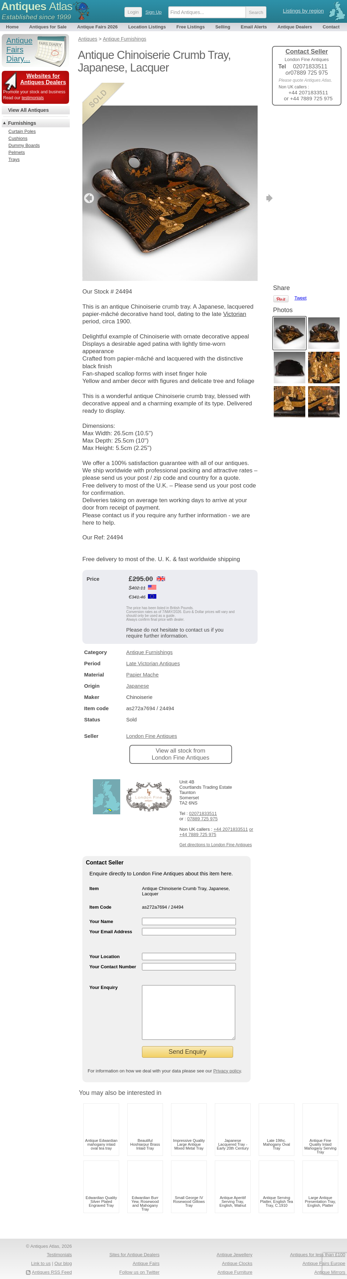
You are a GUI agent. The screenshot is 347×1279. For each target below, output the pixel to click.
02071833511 (203, 790)
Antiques (36, 6)
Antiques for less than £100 (317, 1242)
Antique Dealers (295, 26)
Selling (222, 26)
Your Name (101, 898)
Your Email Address (110, 908)
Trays (14, 159)
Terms (34, 1268)
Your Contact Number (112, 944)
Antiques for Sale (48, 26)
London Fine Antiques (151, 713)
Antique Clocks (237, 1251)
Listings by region (303, 11)
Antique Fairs (145, 1251)
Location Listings (147, 26)
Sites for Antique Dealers (134, 1242)
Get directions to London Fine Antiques (215, 822)
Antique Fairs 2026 (97, 26)
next (252, 175)
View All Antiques (28, 110)
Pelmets (16, 152)
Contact (330, 26)
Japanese (137, 663)
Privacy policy (227, 1058)
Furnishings (22, 123)
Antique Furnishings (149, 629)
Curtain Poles (22, 131)
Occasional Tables (141, 1268)
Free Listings (190, 26)
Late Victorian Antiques (153, 641)
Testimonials (59, 1242)
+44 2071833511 (230, 806)
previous (88, 175)
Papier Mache (142, 652)
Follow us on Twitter (139, 1260)
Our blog (63, 1251)
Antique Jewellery (234, 1242)
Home (12, 26)
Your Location (104, 933)
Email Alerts (254, 26)
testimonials (33, 97)
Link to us (41, 1251)
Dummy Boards (24, 145)
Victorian (234, 291)
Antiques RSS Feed (52, 1260)
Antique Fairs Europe (323, 1251)
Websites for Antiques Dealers (43, 79)
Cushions (17, 138)
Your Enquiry (103, 964)
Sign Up (153, 12)
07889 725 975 (202, 796)
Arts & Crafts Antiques (230, 1268)
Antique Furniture (234, 1260)
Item (94, 865)
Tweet (300, 122)
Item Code (100, 884)
